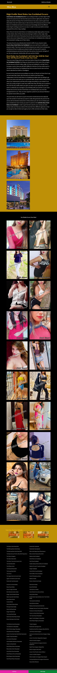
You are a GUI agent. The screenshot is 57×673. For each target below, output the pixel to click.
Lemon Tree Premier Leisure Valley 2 (37, 652)
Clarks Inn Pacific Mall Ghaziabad (36, 613)
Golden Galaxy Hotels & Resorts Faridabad (38, 563)
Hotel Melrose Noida (34, 603)
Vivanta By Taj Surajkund (34, 549)
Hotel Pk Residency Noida (35, 576)
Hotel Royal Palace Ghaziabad (13, 658)
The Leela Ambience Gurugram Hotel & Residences (37, 643)
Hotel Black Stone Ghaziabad (13, 631)
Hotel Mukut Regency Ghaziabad (36, 620)
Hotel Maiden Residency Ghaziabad (14, 641)
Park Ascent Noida (33, 584)
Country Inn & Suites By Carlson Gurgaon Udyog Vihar (39, 634)
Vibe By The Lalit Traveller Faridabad (37, 566)
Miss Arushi (9, 2)
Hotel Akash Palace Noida (12, 604)
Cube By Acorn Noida (33, 589)
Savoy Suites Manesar (34, 662)
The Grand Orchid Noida (34, 601)
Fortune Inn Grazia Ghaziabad (35, 610)
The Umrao (9, 573)
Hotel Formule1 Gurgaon (34, 640)
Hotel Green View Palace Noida (13, 616)
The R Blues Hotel (10, 566)
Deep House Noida (10, 587)
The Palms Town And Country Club (14, 561)
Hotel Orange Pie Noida (12, 589)
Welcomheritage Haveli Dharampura (37, 551)
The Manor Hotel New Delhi (13, 546)
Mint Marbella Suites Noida (12, 592)
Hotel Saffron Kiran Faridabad (35, 573)
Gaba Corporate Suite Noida (13, 597)
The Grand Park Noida (11, 614)
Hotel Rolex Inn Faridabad (35, 558)
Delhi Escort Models (46, 2)
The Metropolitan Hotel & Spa (13, 549)
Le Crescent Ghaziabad (11, 639)
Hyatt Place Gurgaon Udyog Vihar (36, 647)
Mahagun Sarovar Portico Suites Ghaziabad (38, 608)
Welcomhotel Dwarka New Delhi (36, 554)
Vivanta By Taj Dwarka (34, 546)
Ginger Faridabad (33, 568)
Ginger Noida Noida (11, 611)
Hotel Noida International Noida (36, 592)
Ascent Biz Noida (33, 587)
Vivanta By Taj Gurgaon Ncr (35, 626)
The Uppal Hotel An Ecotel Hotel (14, 576)
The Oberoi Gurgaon (11, 556)
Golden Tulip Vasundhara (12, 636)
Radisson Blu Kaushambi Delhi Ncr (36, 606)
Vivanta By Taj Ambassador (12, 581)
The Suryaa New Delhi (11, 571)
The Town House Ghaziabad (35, 615)
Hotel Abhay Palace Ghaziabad (13, 646)
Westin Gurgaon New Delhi (35, 649)
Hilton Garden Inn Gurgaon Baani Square (38, 657)
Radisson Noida (32, 578)
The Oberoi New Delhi (11, 558)
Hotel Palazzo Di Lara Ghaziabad (14, 654)
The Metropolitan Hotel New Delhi (14, 551)
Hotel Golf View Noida (11, 609)
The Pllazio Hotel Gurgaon (35, 631)
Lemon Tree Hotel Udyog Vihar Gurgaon (38, 638)
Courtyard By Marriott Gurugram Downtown (39, 659)
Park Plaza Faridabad (34, 561)
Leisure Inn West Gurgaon (35, 654)
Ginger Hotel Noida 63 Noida (13, 594)
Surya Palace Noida (11, 599)
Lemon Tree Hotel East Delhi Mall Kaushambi (16, 634)
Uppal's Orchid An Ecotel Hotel (13, 578)
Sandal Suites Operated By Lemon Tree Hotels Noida (39, 597)
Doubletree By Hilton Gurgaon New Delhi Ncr (39, 629)
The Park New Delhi (11, 563)
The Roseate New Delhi (12, 568)
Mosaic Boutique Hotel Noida (13, 619)
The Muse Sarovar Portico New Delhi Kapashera (17, 554)
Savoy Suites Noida (33, 594)
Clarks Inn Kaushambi (11, 644)
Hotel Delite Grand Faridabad (35, 571)
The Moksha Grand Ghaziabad (13, 624)
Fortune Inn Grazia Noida (12, 584)
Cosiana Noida (10, 602)
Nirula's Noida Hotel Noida (35, 581)
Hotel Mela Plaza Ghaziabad (13, 651)
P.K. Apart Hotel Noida (11, 606)
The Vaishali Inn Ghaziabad (12, 626)
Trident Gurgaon (33, 624)
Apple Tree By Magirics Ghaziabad (36, 618)
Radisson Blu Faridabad (34, 556)
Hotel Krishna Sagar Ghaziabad (13, 629)
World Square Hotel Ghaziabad (13, 656)
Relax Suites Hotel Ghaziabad (13, 649)
